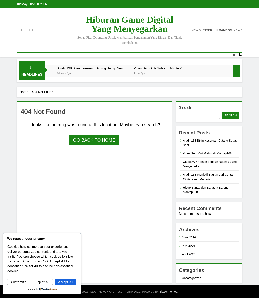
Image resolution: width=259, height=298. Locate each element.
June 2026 (189, 237)
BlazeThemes (168, 291)
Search (185, 107)
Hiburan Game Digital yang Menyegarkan (129, 24)
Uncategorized (191, 278)
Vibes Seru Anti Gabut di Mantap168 (160, 68)
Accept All (65, 281)
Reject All (42, 281)
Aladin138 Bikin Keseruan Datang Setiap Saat (90, 68)
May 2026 (188, 245)
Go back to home (94, 140)
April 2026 (188, 254)
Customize (19, 281)
